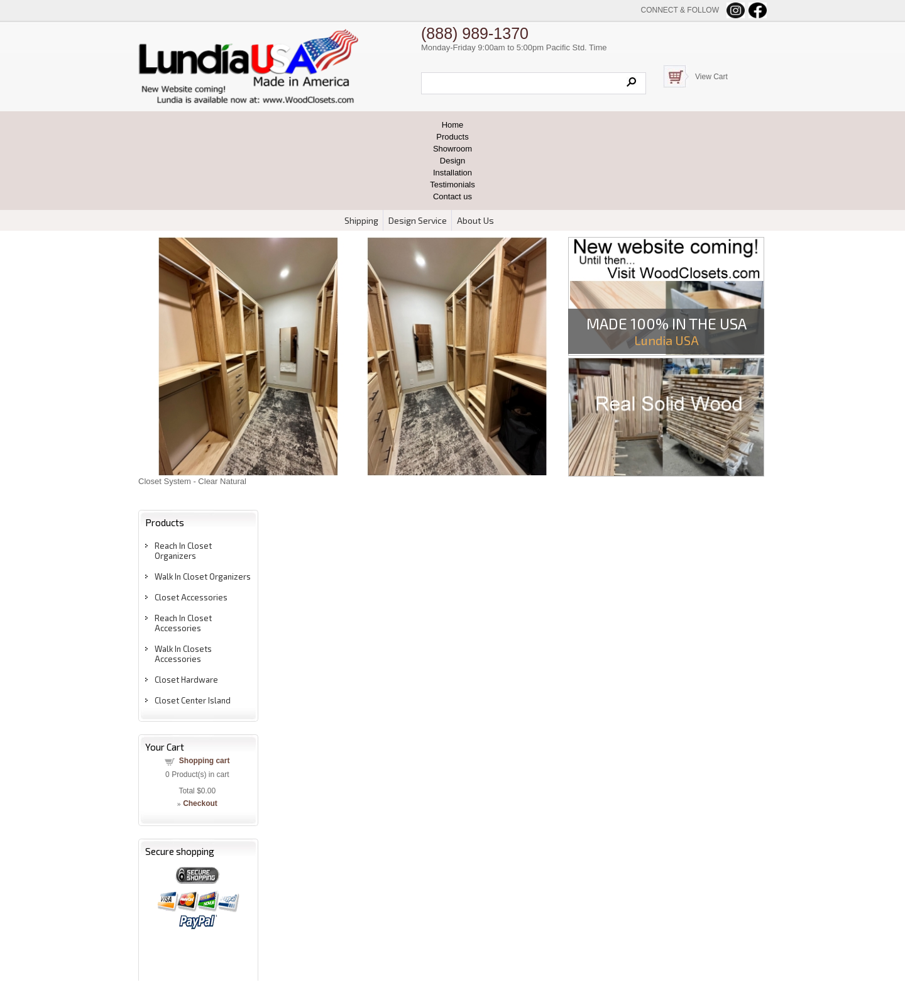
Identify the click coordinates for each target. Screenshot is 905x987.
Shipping (361, 220)
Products (452, 136)
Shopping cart (204, 760)
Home (453, 125)
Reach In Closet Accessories (183, 623)
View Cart (711, 76)
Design (452, 160)
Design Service (417, 220)
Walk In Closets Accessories (183, 654)
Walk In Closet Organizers (203, 576)
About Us (475, 220)
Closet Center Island (193, 700)
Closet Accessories (191, 597)
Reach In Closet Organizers (183, 551)
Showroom (452, 148)
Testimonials (452, 184)
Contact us (452, 196)
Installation (452, 172)
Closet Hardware (186, 680)
